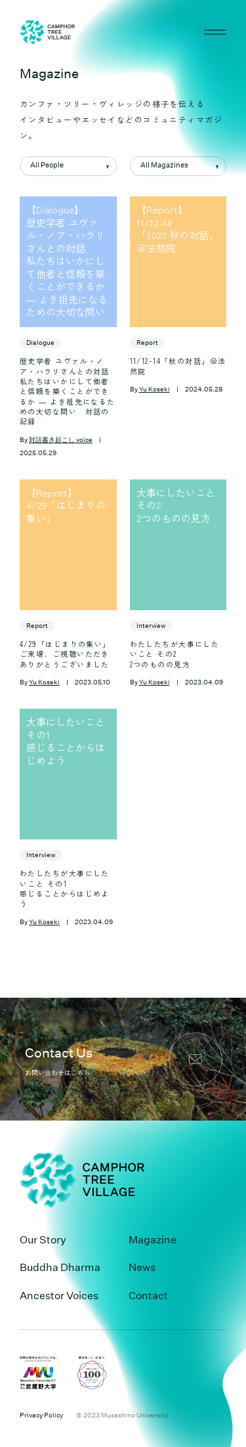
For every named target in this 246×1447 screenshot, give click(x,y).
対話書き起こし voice (60, 440)
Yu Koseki (154, 389)
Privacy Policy (41, 1415)
